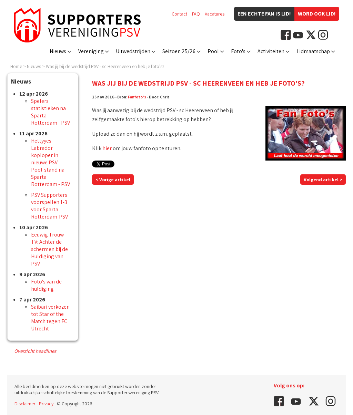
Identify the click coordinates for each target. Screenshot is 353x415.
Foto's (238, 51)
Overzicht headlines (35, 351)
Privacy (46, 403)
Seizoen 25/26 (178, 51)
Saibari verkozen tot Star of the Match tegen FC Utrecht (50, 317)
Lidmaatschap (313, 51)
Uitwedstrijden (133, 51)
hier (107, 148)
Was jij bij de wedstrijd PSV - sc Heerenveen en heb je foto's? (105, 66)
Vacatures (214, 14)
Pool (213, 51)
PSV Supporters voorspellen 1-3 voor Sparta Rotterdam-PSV (49, 205)
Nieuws (58, 51)
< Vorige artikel (112, 179)
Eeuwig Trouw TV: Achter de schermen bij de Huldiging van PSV (49, 249)
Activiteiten (271, 51)
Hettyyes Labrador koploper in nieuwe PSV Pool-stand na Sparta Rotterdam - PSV (50, 162)
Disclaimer (25, 403)
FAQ (196, 14)
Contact (179, 14)
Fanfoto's (137, 96)
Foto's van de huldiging (46, 285)
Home (16, 66)
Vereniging (91, 51)
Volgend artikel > (323, 179)
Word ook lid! (317, 13)
